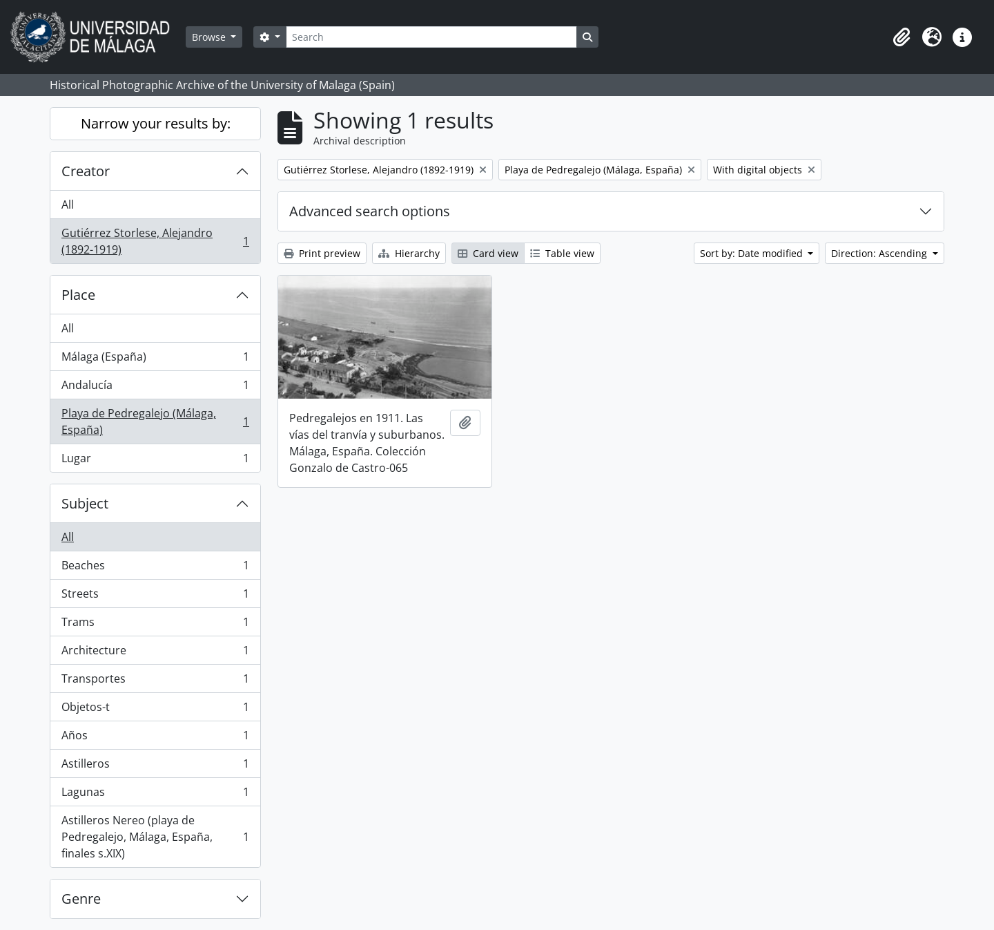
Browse (210, 37)
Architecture (155, 653)
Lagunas (155, 795)
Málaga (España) (155, 359)
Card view (488, 253)
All (67, 204)
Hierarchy (409, 253)
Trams (155, 625)
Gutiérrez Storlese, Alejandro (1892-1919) (155, 241)
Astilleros (155, 766)
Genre (81, 898)
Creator (85, 171)
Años (155, 738)
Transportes (155, 681)
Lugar (155, 461)
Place (78, 294)
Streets (155, 596)
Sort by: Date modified (753, 253)
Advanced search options (369, 211)
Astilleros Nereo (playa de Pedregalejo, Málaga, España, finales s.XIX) (155, 837)
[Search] (431, 37)
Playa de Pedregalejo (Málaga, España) (155, 421)
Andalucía (155, 388)
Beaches (155, 568)
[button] (901, 37)
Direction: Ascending (880, 253)
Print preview (322, 253)
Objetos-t (155, 710)
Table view (562, 253)
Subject (84, 503)
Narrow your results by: (156, 123)
